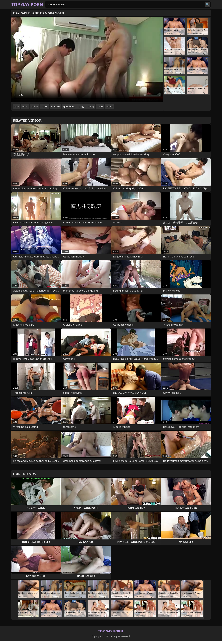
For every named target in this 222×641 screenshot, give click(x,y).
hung (91, 106)
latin (100, 106)
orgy (81, 106)
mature (55, 106)
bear (25, 106)
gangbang (69, 106)
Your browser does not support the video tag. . (87, 59)
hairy (44, 106)
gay (16, 106)
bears (109, 106)
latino (34, 106)
